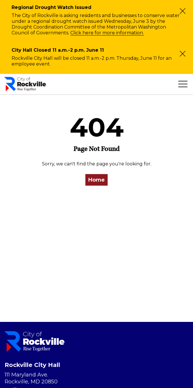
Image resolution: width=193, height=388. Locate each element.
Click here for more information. (107, 33)
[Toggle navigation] (183, 84)
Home (96, 180)
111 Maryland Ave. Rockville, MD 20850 (31, 378)
